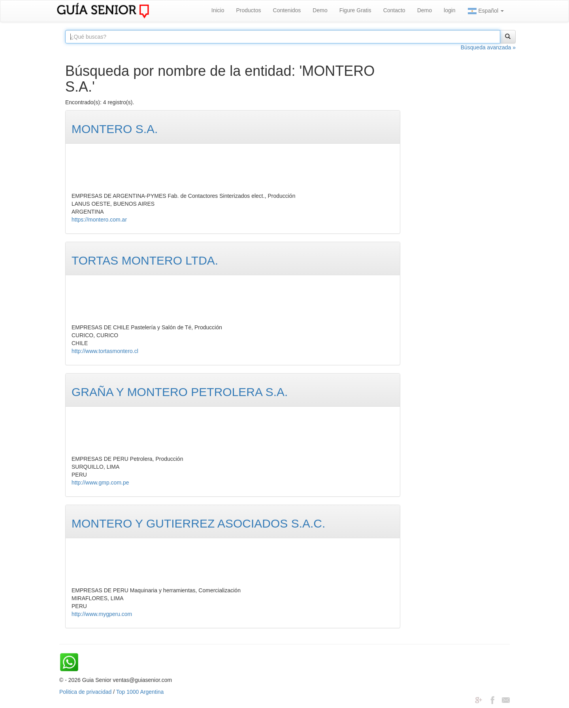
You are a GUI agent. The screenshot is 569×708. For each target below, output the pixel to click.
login (450, 10)
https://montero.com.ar (99, 219)
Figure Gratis (355, 10)
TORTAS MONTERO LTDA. (145, 260)
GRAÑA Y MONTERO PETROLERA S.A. (180, 391)
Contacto (394, 10)
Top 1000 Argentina (140, 692)
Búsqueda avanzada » (488, 47)
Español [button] (485, 11)
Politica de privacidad (85, 692)
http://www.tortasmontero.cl (105, 351)
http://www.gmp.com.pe (100, 482)
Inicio (217, 10)
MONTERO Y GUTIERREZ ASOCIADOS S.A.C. (198, 523)
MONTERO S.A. (115, 128)
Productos (248, 10)
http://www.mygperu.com (102, 614)
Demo (320, 10)
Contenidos (287, 10)
